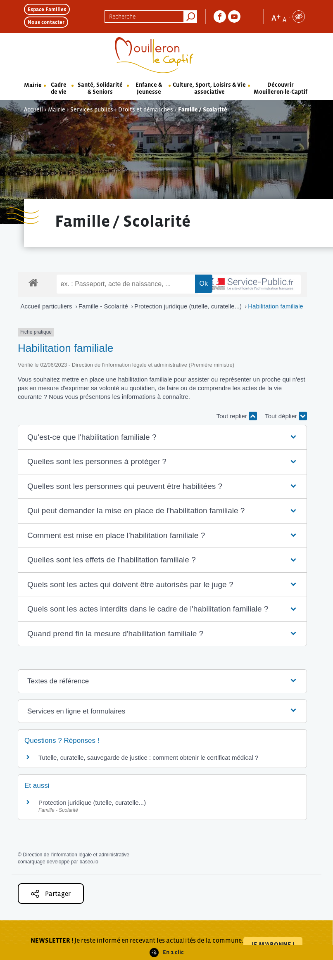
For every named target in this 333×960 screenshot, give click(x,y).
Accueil (33, 109)
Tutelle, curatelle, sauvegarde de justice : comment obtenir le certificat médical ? (148, 757)
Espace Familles (47, 9)
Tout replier (236, 416)
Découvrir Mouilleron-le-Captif (280, 88)
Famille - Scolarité (104, 306)
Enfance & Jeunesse (149, 88)
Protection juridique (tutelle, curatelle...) (188, 306)
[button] (162, 437)
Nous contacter (46, 22)
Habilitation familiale (275, 306)
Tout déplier (286, 416)
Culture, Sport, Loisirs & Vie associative (209, 88)
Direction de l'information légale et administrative (76, 855)
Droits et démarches (145, 109)
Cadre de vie (59, 88)
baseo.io (88, 862)
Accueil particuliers (47, 306)
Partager (51, 894)
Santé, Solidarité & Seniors (100, 88)
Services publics (91, 109)
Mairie (33, 85)
